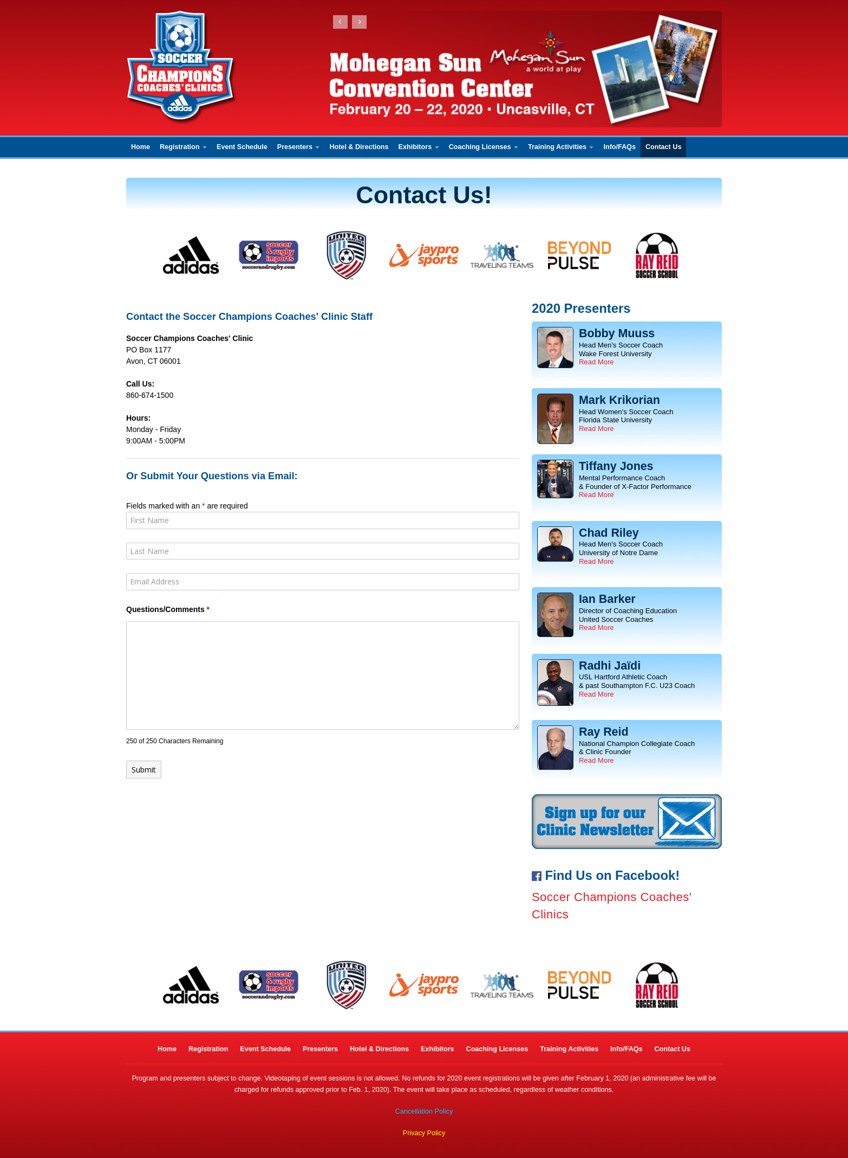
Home (140, 147)
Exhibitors (419, 147)
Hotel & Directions (358, 147)
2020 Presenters (581, 308)
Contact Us (663, 147)
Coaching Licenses (483, 147)
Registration (183, 147)
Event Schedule (242, 147)
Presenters (298, 147)
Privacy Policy (424, 1133)
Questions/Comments (168, 609)
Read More (596, 362)
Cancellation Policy (424, 1111)
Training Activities (561, 147)
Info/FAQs (619, 147)
